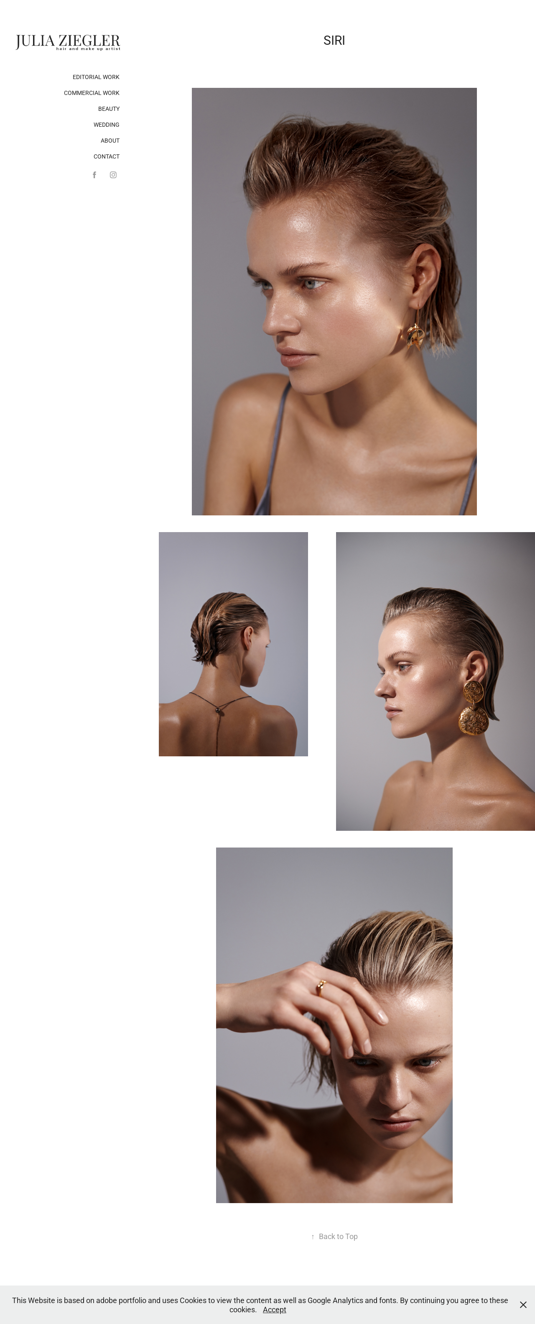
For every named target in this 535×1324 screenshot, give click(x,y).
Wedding (107, 124)
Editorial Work (96, 77)
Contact (107, 156)
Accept (274, 1309)
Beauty (109, 109)
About (110, 140)
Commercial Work (92, 93)
